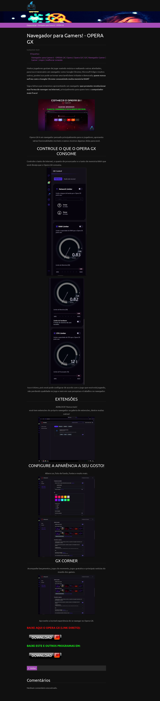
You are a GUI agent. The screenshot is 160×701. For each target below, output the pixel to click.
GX (85, 57)
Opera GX (78, 57)
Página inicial (31, 25)
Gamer (34, 60)
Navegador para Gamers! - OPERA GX (48, 57)
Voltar (33, 668)
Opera (69, 57)
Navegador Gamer (96, 57)
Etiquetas (34, 54)
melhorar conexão (54, 60)
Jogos (41, 60)
